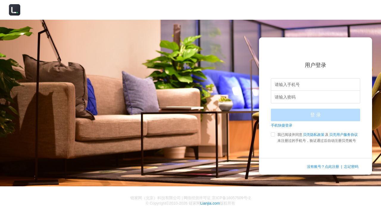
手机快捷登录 (281, 125)
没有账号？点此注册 (323, 167)
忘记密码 (351, 167)
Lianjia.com (210, 203)
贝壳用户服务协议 (343, 135)
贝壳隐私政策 (313, 135)
